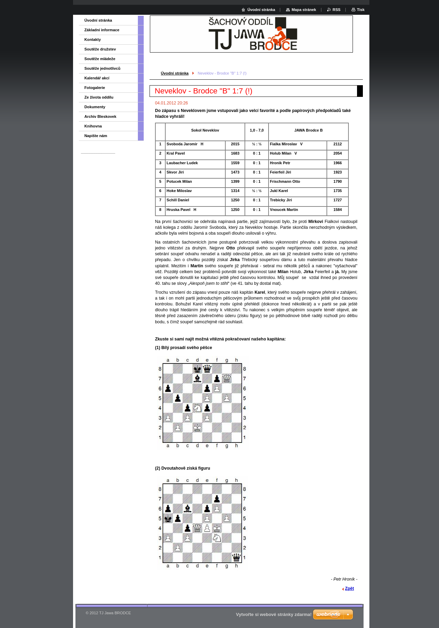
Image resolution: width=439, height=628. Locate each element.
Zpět (349, 588)
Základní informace (101, 30)
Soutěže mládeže (99, 59)
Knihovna (93, 126)
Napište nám (95, 136)
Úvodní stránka (175, 73)
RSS (337, 10)
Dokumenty (94, 107)
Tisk (361, 10)
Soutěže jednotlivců (102, 68)
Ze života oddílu (99, 97)
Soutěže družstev (100, 49)
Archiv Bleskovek (100, 116)
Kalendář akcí (96, 78)
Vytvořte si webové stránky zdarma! (274, 614)
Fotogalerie (94, 88)
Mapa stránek (304, 10)
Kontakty (92, 39)
